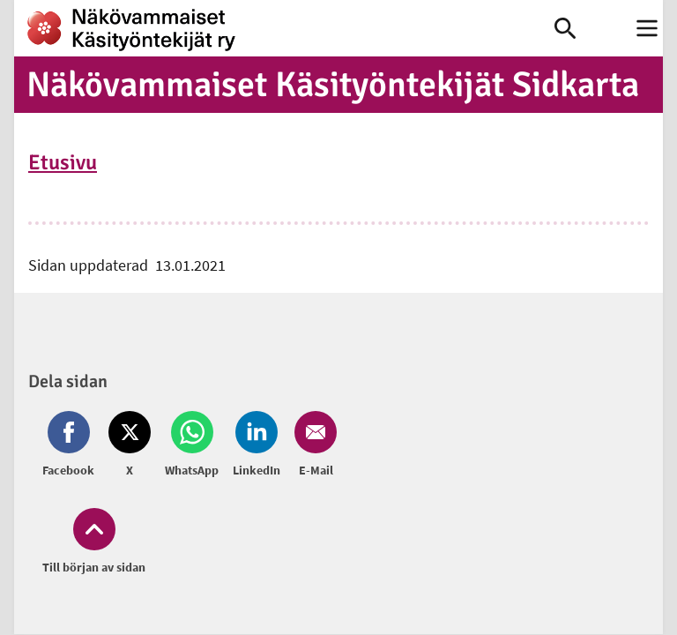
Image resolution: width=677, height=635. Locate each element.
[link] (284, 28)
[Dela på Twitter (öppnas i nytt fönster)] (129, 445)
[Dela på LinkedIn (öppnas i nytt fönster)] (256, 445)
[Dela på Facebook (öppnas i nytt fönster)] (71, 445)
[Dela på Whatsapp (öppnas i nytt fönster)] (192, 445)
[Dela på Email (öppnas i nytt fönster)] (312, 445)
